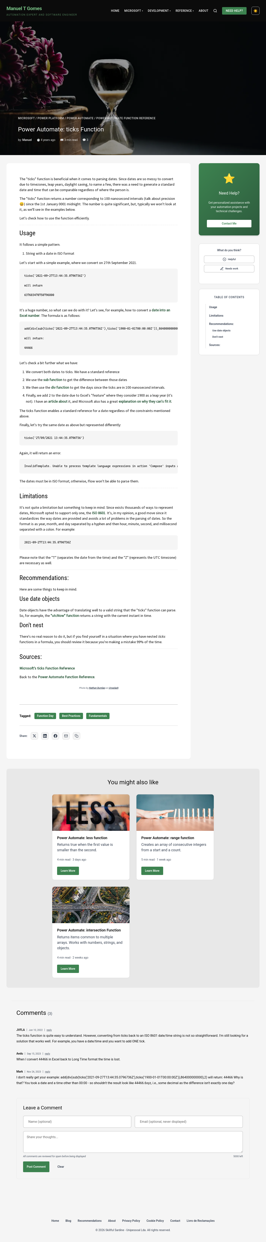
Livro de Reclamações (201, 1220)
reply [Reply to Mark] (47, 1071)
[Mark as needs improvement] (229, 268)
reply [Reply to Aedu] (47, 1053)
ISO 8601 (98, 513)
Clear (60, 1166)
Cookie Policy (155, 1220)
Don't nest (217, 336)
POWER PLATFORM (51, 118)
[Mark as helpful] (229, 259)
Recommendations (90, 1220)
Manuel (27, 140)
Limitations (216, 315)
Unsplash (113, 687)
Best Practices (71, 715)
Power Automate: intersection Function (89, 930)
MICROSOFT (26, 118)
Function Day (45, 715)
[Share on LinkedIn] (45, 736)
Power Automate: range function (167, 838)
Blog (68, 1220)
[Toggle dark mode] (255, 11)
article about (58, 401)
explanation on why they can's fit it (145, 401)
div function (60, 387)
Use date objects (221, 330)
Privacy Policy (131, 1220)
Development (159, 10)
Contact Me (229, 223)
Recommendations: (221, 324)
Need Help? (234, 10)
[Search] (215, 11)
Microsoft (133, 10)
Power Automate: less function (82, 838)
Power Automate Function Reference (66, 677)
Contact (175, 1220)
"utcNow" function (65, 615)
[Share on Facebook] (55, 736)
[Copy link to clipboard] (76, 736)
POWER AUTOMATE (80, 118)
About (203, 10)
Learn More (68, 870)
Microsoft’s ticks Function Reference (47, 668)
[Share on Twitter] (34, 736)
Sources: (214, 345)
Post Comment (36, 1166)
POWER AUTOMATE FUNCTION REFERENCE (126, 118)
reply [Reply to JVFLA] (49, 1030)
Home (115, 10)
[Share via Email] (66, 736)
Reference (185, 10)
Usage (213, 307)
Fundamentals (98, 715)
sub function (52, 379)
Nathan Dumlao (97, 687)
